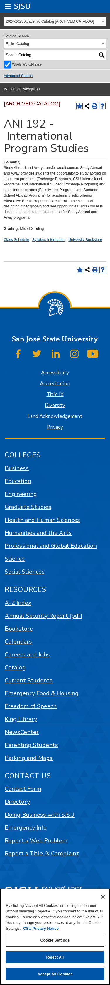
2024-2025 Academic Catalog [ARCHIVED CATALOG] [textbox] (50, 21)
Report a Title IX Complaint (42, 853)
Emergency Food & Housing (42, 693)
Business (17, 468)
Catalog (15, 667)
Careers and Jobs (27, 655)
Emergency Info (26, 828)
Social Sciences (25, 572)
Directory (17, 802)
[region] (55, 937)
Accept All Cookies (55, 974)
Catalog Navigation (24, 89)
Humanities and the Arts (38, 533)
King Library (21, 719)
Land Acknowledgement (55, 416)
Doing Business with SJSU (40, 815)
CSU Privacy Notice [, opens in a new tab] (41, 928)
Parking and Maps (29, 758)
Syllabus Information (48, 240)
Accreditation (55, 383)
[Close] (103, 896)
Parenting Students (31, 745)
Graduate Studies (28, 507)
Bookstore (19, 629)
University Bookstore (85, 240)
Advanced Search (18, 76)
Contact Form (23, 789)
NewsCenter (22, 732)
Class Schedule (16, 240)
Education (18, 481)
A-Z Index (18, 603)
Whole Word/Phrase (27, 64)
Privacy (55, 427)
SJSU (22, 6)
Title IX (55, 394)
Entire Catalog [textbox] (17, 44)
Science (15, 559)
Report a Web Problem (36, 841)
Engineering (21, 494)
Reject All (55, 957)
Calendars (18, 642)
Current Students (29, 680)
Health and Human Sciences (42, 520)
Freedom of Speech (31, 706)
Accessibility (55, 372)
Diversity (55, 405)
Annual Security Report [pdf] (43, 616)
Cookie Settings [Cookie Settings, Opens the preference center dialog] (55, 940)
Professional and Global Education (51, 546)
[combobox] (55, 21)
